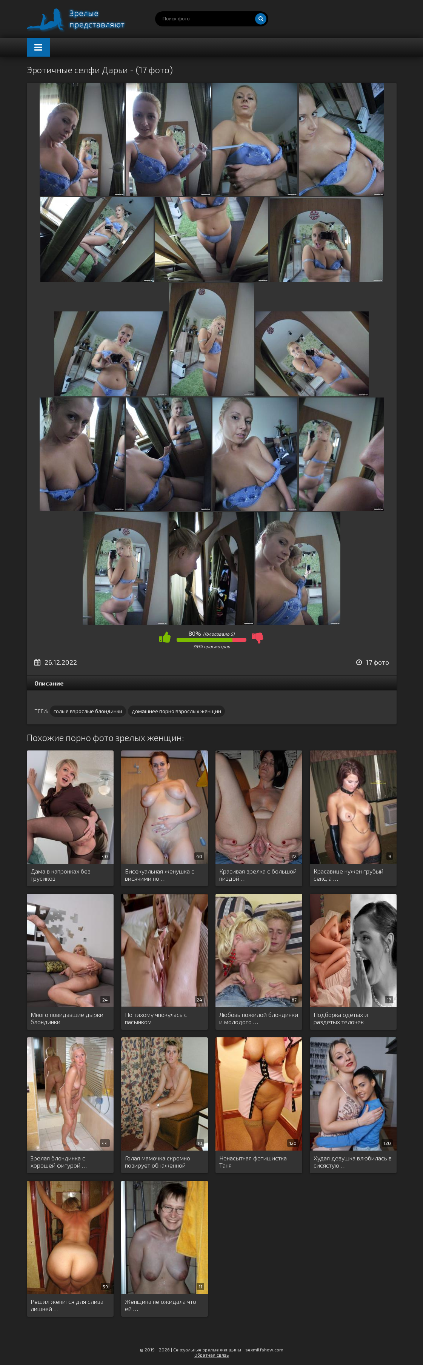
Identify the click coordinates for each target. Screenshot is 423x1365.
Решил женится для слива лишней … (67, 1305)
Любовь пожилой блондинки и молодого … (258, 1018)
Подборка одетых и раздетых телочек (341, 1018)
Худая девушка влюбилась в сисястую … (353, 1161)
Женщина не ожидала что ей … (160, 1305)
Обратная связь (211, 1354)
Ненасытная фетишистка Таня (253, 1161)
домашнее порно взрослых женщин (176, 711)
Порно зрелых (83, 19)
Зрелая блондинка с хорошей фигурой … (59, 1161)
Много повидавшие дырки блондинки (67, 1018)
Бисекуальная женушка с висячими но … (159, 874)
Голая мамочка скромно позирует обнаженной (157, 1161)
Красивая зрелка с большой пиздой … (258, 874)
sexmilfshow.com (264, 1349)
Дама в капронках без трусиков (61, 874)
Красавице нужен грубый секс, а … (348, 874)
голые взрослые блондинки (88, 711)
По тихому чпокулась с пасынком (156, 1018)
